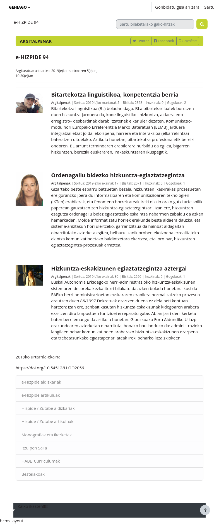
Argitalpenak (61, 102)
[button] (130, 7)
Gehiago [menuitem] (18, 7)
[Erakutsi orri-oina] (205, 510)
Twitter (141, 40)
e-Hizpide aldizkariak (41, 382)
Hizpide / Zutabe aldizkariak (48, 408)
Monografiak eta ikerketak (46, 434)
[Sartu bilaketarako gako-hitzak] (155, 24)
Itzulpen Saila (34, 448)
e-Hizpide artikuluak (40, 395)
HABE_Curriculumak (40, 461)
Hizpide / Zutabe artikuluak (47, 421)
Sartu (209, 7)
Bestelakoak (33, 474)
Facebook (164, 40)
